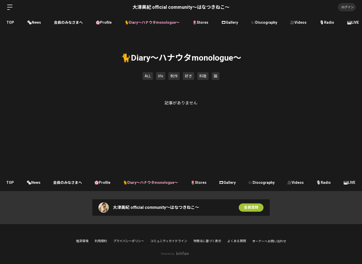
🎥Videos (298, 22)
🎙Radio (326, 22)
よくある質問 (236, 241)
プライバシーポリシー (128, 241)
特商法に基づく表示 (207, 241)
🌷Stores (200, 22)
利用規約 (101, 241)
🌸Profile (104, 22)
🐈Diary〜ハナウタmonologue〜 (152, 22)
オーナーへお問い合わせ (269, 241)
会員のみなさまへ (68, 22)
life (160, 76)
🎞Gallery (229, 22)
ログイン (346, 7)
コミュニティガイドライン (168, 241)
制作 (174, 76)
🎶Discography (264, 22)
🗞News (34, 22)
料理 (203, 76)
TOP (10, 22)
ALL (148, 76)
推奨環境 (82, 241)
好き (188, 76)
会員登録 (251, 207)
